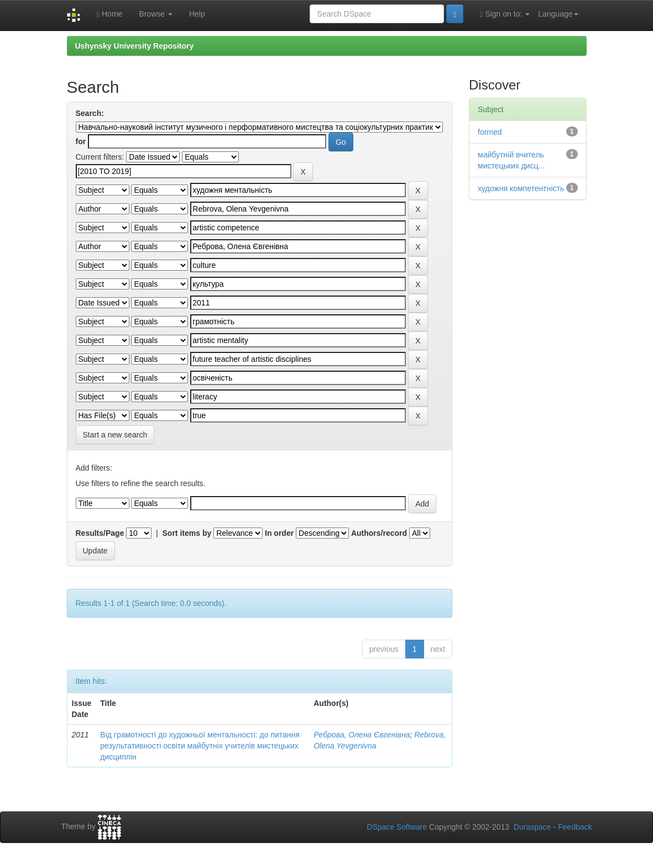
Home (109, 14)
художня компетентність (521, 188)
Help (197, 13)
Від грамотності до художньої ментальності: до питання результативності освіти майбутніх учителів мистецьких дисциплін (200, 745)
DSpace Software (397, 827)
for (81, 141)
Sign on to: (505, 14)
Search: (90, 113)
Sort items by (187, 533)
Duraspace (532, 827)
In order (279, 533)
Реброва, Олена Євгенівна (362, 734)
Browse (156, 13)
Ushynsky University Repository (134, 45)
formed (490, 132)
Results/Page (100, 533)
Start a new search (115, 434)
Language (558, 13)
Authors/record (379, 533)
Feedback (575, 827)
